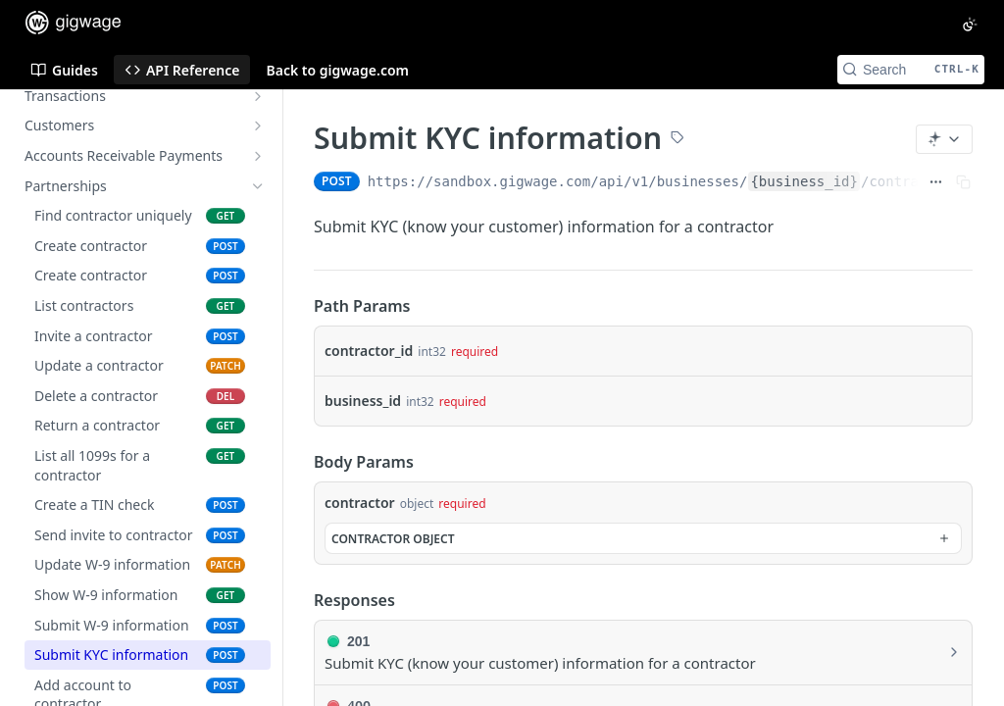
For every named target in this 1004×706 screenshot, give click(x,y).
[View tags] (677, 139)
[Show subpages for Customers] (258, 125)
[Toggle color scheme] (969, 24)
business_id (363, 400)
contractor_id (369, 350)
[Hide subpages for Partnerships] (258, 186)
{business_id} (804, 181)
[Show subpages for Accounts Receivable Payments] (258, 156)
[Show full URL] (936, 181)
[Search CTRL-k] (910, 69)
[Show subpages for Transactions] (258, 96)
